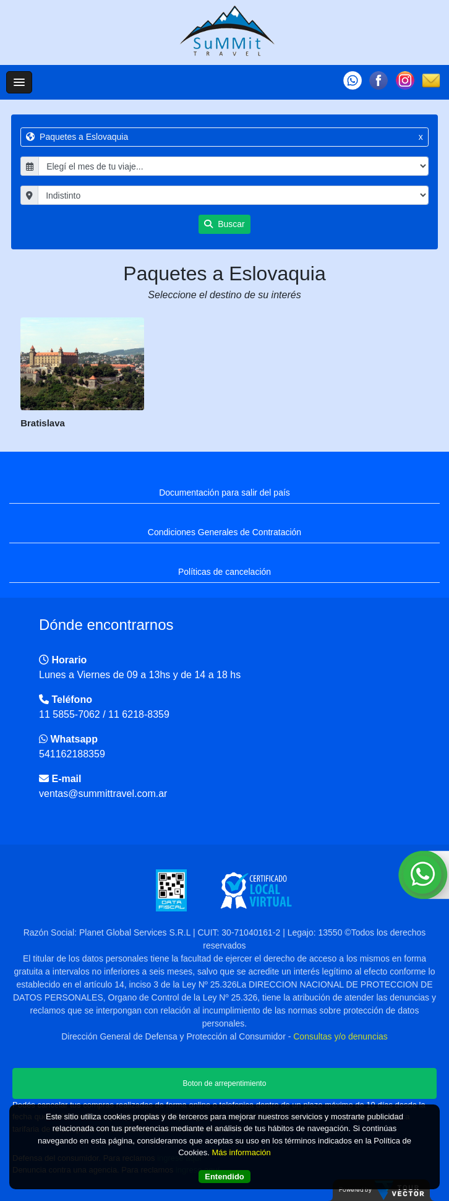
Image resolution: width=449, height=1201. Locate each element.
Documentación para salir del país (224, 492)
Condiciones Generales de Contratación (224, 532)
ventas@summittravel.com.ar (103, 793)
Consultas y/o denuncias (340, 1036)
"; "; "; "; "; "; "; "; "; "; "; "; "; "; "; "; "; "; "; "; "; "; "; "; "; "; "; (233, 195)
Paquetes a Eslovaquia (224, 137)
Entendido (224, 1176)
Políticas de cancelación (224, 572)
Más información (241, 1152)
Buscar (224, 224)
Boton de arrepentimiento (225, 1083)
